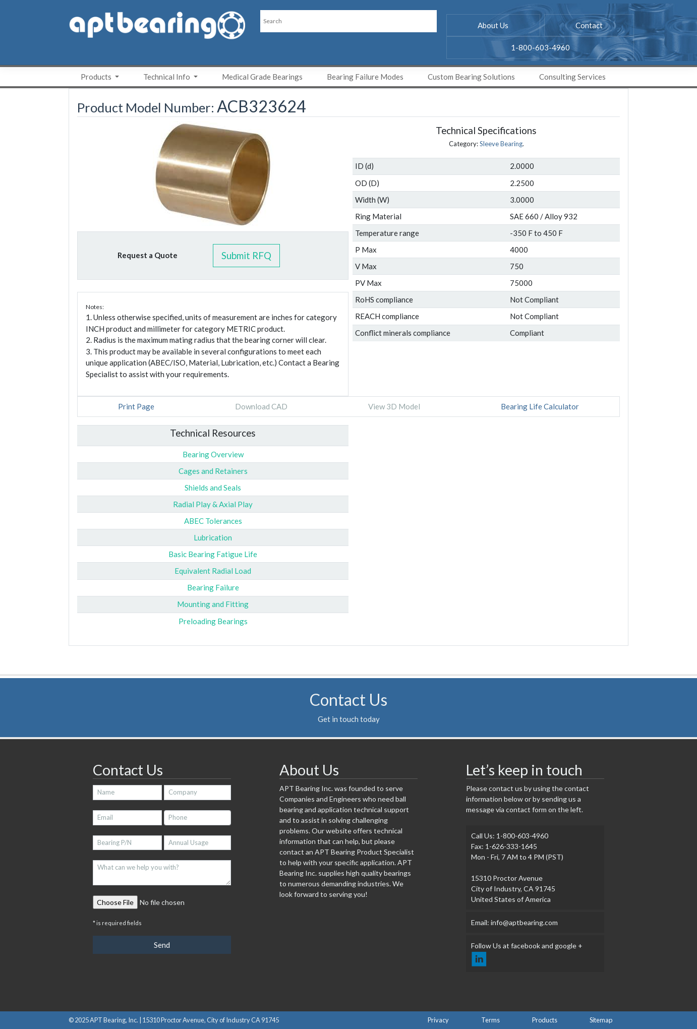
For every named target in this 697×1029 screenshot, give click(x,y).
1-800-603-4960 (540, 47)
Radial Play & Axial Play (213, 504)
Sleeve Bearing (501, 144)
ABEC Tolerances (213, 520)
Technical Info (167, 76)
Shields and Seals (213, 487)
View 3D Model (394, 406)
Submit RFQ (246, 255)
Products (97, 76)
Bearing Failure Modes (365, 76)
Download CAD (261, 406)
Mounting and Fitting (213, 604)
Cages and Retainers (213, 470)
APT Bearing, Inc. (114, 1020)
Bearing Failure (213, 587)
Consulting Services (572, 76)
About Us (493, 25)
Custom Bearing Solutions (471, 76)
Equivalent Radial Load (213, 570)
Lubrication (213, 537)
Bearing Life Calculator (540, 406)
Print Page (136, 406)
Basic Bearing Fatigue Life (212, 554)
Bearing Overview (213, 454)
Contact (589, 25)
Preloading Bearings (213, 621)
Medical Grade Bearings (262, 76)
